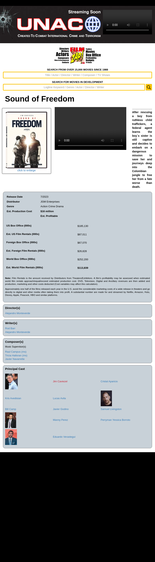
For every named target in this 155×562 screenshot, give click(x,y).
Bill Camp (10, 409)
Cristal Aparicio (109, 381)
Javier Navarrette (15, 359)
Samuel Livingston (111, 409)
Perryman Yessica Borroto (115, 419)
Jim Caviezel (60, 381)
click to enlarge (26, 142)
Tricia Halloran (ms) (16, 355)
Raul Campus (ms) (15, 351)
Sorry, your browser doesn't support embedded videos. (127, 22)
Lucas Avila (59, 398)
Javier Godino (61, 409)
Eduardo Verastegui (64, 436)
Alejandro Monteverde (17, 313)
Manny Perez (60, 419)
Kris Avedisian (13, 398)
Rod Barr (10, 328)
